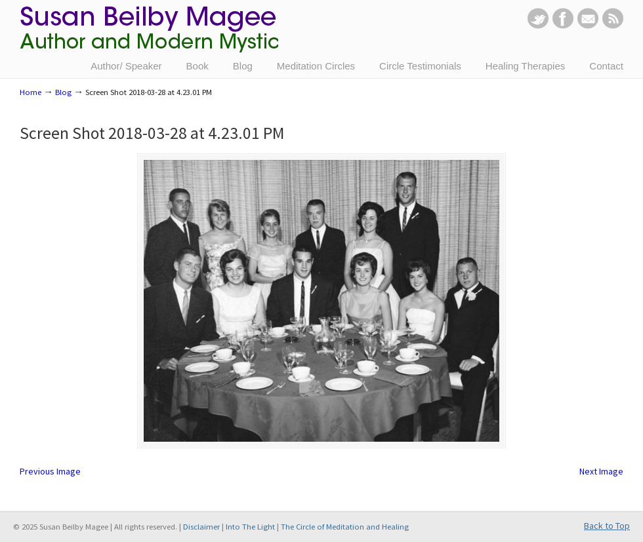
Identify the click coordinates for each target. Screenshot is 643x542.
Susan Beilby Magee (149, 36)
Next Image (601, 471)
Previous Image (50, 471)
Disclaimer (201, 527)
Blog (63, 92)
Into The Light (250, 527)
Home (30, 92)
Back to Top (607, 526)
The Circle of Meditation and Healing (345, 527)
